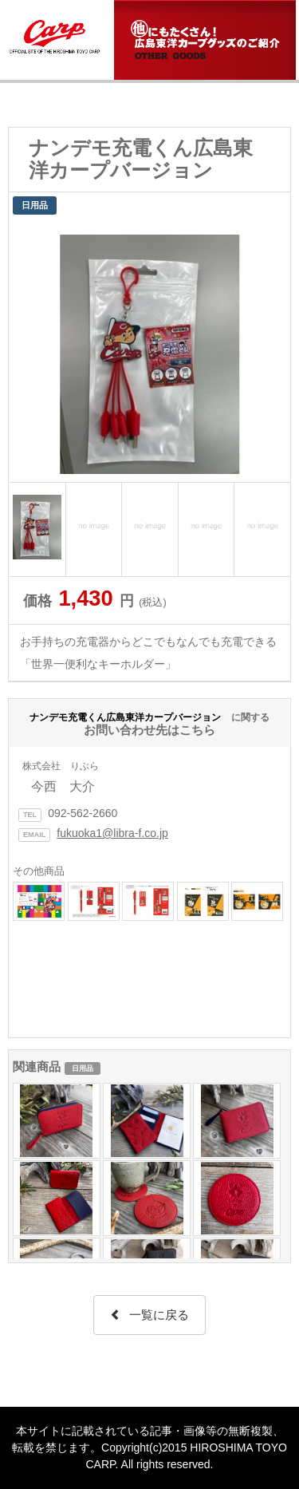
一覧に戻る (149, 1314)
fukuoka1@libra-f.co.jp (112, 833)
